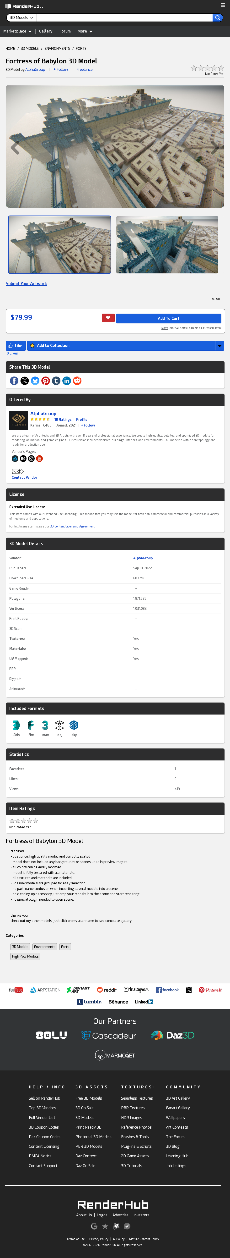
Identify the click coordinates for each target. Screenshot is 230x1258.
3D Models (20, 947)
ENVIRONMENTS (57, 48)
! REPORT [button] (215, 298)
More (85, 31)
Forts (65, 947)
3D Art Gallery (178, 1098)
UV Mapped (18, 659)
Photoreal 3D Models (93, 1137)
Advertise (120, 1215)
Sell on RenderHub (44, 1098)
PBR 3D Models (88, 1146)
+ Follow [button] (60, 69)
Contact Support (43, 1166)
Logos (102, 1215)
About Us (84, 1215)
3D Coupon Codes (44, 1127)
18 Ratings (63, 419)
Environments (44, 947)
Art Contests (177, 1127)
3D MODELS (30, 48)
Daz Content (86, 1156)
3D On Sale (84, 1108)
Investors (142, 1215)
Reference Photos (136, 1127)
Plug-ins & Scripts (136, 1146)
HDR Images (131, 1117)
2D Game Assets (135, 1156)
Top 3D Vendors (42, 1108)
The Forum (175, 1137)
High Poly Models (25, 956)
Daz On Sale (85, 1166)
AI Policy (119, 1239)
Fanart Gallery (178, 1108)
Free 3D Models (88, 1098)
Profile (81, 419)
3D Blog (173, 1146)
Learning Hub (177, 1156)
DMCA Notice (40, 1156)
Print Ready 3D (88, 1127)
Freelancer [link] (85, 69)
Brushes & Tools (135, 1137)
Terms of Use (75, 1239)
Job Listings (176, 1166)
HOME (10, 48)
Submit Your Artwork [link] (26, 283)
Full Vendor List (42, 1117)
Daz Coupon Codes (44, 1137)
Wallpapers (175, 1117)
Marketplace (17, 31)
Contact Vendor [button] (24, 477)
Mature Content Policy (144, 1239)
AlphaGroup (35, 69)
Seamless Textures (137, 1098)
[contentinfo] (23, 18)
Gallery (46, 31)
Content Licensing (44, 1146)
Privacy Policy (98, 1239)
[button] (223, 5)
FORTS (81, 48)
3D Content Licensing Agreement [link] (72, 526)
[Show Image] (59, 245)
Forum (65, 31)
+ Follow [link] (88, 425)
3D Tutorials (131, 1166)
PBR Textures (133, 1108)
